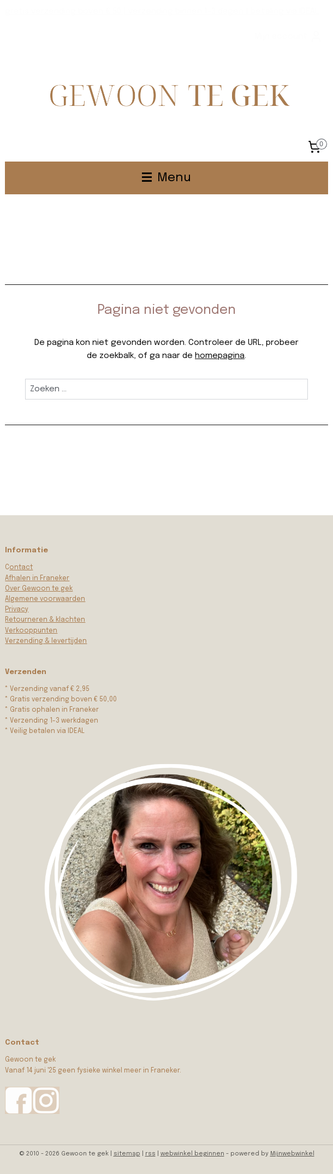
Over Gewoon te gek (39, 589)
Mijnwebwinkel (292, 1154)
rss (150, 1154)
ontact (21, 567)
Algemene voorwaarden (45, 599)
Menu (166, 177)
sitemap (127, 1154)
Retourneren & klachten (45, 620)
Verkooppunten (31, 631)
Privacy (16, 609)
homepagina (220, 355)
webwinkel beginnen (192, 1154)
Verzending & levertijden (46, 641)
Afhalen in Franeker (37, 578)
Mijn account (288, 36)
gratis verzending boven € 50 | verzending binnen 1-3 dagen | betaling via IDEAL (162, 11)
